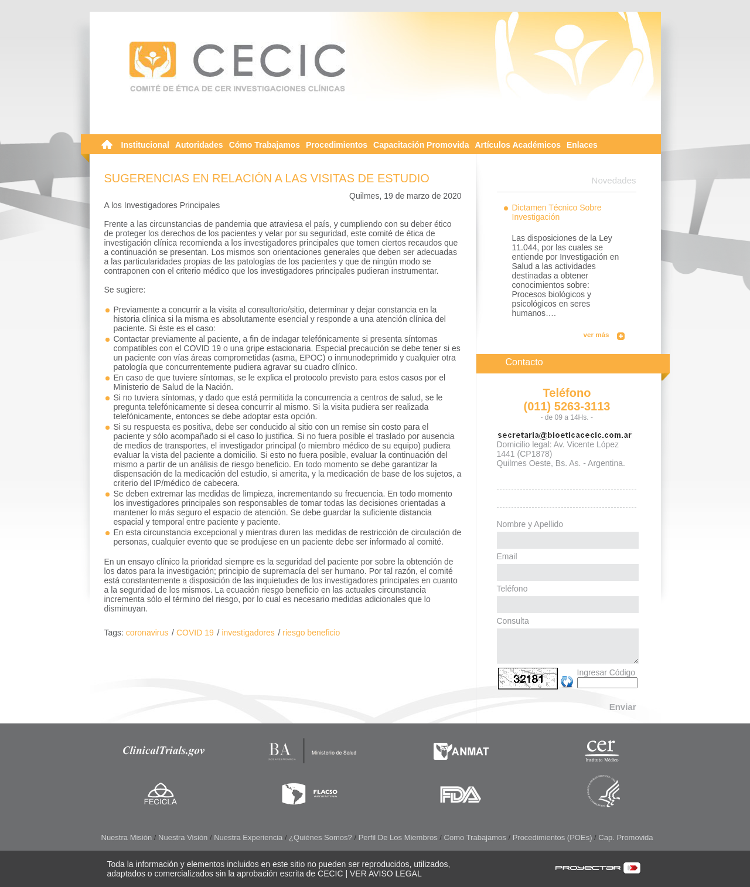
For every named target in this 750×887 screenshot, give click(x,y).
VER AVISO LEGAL (386, 873)
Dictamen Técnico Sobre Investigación (557, 212)
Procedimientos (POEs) (552, 837)
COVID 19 (195, 632)
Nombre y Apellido (530, 524)
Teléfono (512, 588)
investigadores (247, 632)
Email (507, 556)
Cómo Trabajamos (264, 144)
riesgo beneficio (311, 632)
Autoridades (199, 144)
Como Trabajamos (475, 837)
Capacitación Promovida (421, 144)
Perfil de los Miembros (398, 837)
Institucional (145, 144)
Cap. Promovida (625, 837)
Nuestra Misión (126, 837)
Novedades (614, 180)
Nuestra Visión (182, 837)
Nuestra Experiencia (248, 837)
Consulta (513, 621)
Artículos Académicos (518, 144)
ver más (596, 334)
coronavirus (147, 632)
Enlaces (582, 144)
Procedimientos (336, 144)
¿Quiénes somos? (320, 837)
